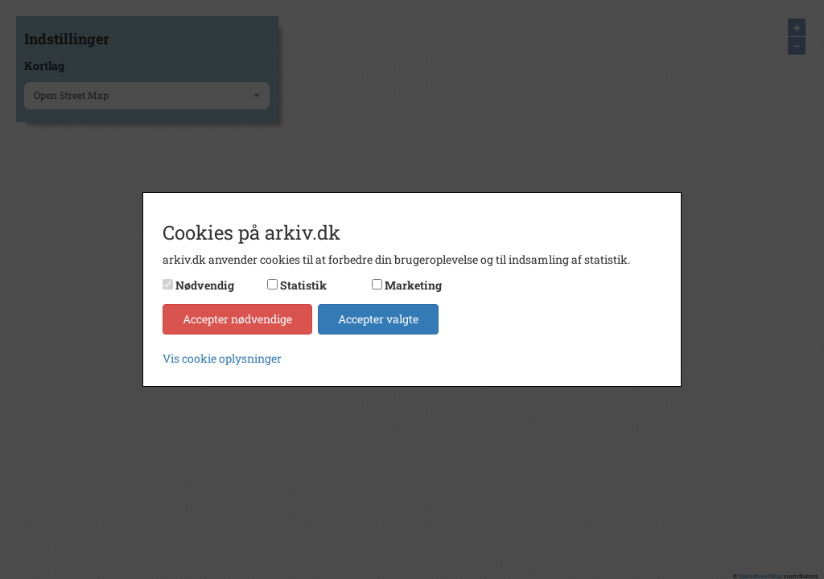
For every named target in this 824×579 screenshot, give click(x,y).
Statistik (303, 285)
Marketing (413, 285)
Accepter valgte (378, 318)
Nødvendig (204, 285)
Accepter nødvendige (237, 318)
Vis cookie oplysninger (222, 358)
